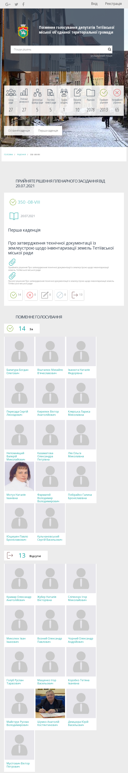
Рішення (21, 154)
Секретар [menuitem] (39, 718)
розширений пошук (101, 55)
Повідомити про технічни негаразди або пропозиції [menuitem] (78, 725)
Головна (8, 154)
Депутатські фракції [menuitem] (44, 727)
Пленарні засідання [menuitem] (44, 730)
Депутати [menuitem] (39, 721)
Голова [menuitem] (38, 715)
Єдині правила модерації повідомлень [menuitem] (78, 716)
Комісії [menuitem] (38, 724)
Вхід (94, 3)
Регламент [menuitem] (40, 733)
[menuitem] (11, 101)
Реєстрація (113, 3)
